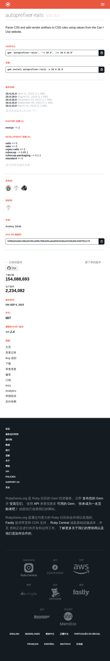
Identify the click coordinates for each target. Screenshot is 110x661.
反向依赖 (11, 401)
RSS (8, 385)
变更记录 (11, 352)
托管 (83, 560)
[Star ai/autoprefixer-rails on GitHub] (12, 268)
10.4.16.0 (11, 99)
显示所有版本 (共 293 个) (21, 110)
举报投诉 (11, 395)
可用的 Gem (66, 503)
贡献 (8, 455)
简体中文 (50, 634)
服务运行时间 (12, 434)
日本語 (79, 644)
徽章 (8, 374)
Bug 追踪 (11, 358)
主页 (8, 346)
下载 (8, 363)
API (7, 471)
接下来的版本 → (94, 262)
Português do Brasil (87, 634)
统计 (8, 450)
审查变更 (11, 369)
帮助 (8, 466)
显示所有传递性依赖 (18, 164)
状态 (8, 429)
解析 (32, 584)
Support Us (12, 482)
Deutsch (65, 644)
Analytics (11, 390)
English (14, 634)
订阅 (8, 380)
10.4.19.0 (11, 96)
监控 (58, 584)
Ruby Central (59, 522)
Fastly (10, 522)
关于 (8, 461)
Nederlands (32, 634)
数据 (8, 445)
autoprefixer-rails (25, 15)
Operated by (30, 561)
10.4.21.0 (11, 93)
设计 (58, 560)
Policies (11, 477)
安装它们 (16, 503)
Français (32, 644)
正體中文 (64, 634)
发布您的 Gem (92, 498)
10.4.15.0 (11, 102)
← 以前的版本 (14, 262)
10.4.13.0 (11, 105)
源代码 (9, 439)
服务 (84, 584)
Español (49, 644)
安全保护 (70, 609)
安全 (8, 487)
